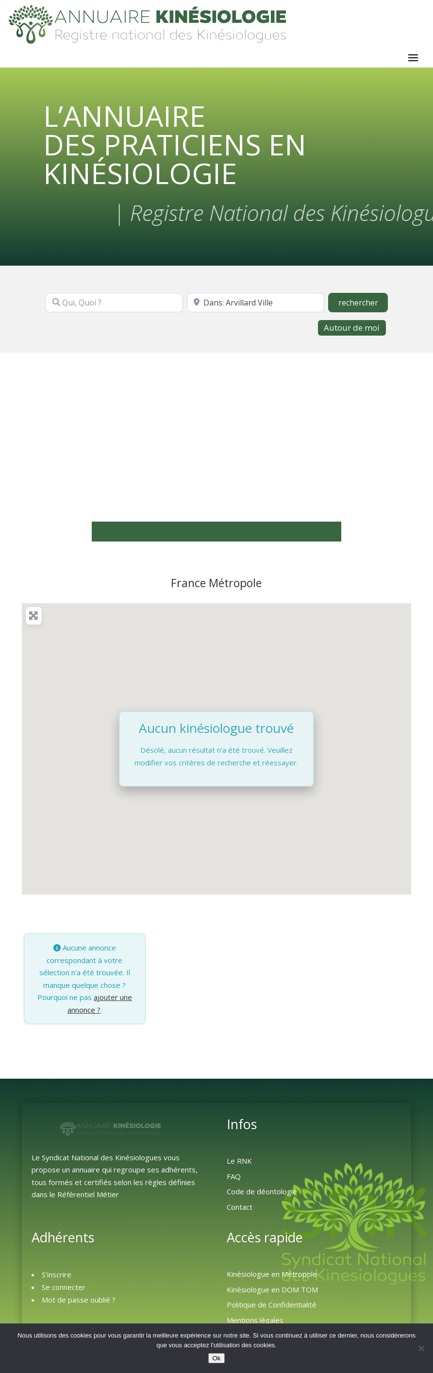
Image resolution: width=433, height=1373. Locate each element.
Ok (216, 1358)
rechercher (363, 307)
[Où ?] (256, 307)
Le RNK (239, 1165)
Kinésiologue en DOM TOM (272, 1294)
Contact (239, 1212)
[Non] (421, 1348)
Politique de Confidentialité (271, 1309)
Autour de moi (352, 332)
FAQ (234, 1181)
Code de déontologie (262, 1196)
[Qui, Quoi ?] (114, 307)
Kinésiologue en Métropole (272, 1279)
